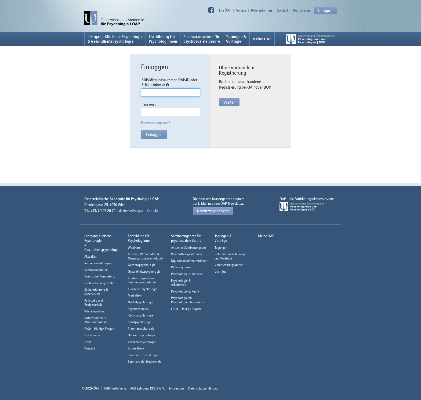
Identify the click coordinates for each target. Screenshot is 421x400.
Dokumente (92, 335)
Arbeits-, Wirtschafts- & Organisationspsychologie (145, 256)
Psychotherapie (138, 309)
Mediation (134, 295)
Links (87, 342)
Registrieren (301, 10)
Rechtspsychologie (140, 315)
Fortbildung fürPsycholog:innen (163, 39)
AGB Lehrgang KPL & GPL (147, 388)
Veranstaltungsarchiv (229, 265)
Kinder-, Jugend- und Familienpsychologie (142, 280)
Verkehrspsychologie (142, 342)
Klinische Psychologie (142, 289)
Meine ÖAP (261, 39)
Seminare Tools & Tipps (143, 355)
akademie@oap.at (131, 210)
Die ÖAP (225, 10)
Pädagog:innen (181, 267)
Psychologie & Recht (185, 291)
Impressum (176, 388)
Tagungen (221, 248)
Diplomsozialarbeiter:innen (189, 261)
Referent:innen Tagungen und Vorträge (231, 256)
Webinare (134, 248)
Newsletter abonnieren (213, 211)
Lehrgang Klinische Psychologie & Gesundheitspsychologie (115, 39)
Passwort (148, 104)
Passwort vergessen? (155, 123)
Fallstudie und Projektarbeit (93, 302)
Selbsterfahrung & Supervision (96, 291)
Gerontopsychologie (141, 265)
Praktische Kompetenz (99, 276)
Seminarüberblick (96, 270)
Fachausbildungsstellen (99, 283)
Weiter (229, 102)
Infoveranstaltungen (97, 263)
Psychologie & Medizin (186, 274)
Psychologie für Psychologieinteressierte (187, 300)
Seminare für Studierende (144, 361)
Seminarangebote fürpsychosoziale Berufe (201, 39)
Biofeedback (136, 348)
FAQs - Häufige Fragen (99, 329)
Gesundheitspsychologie (144, 271)
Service (241, 10)
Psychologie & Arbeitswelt (181, 283)
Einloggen (325, 10)
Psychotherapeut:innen (186, 254)
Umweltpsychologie (141, 335)
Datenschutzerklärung (202, 388)
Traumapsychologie (141, 328)
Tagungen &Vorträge (236, 39)
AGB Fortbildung (115, 388)
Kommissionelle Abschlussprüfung (95, 320)
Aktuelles (90, 256)
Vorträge (220, 271)
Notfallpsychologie (140, 302)
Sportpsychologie (139, 322)
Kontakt (282, 10)
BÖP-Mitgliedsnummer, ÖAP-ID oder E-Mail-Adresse (169, 82)
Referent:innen (261, 10)
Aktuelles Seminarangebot (188, 248)
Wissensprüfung (94, 311)
